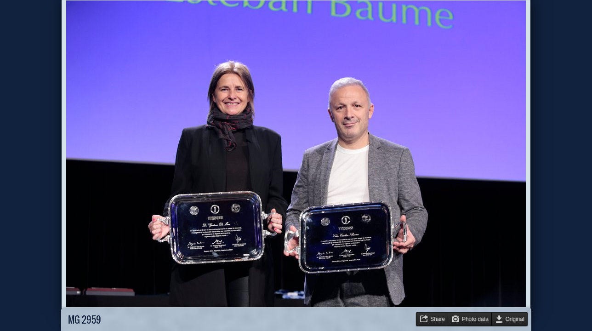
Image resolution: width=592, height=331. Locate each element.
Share (437, 319)
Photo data (475, 319)
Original (515, 319)
